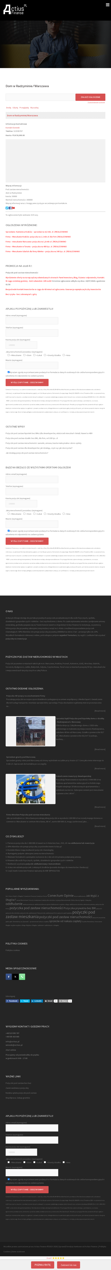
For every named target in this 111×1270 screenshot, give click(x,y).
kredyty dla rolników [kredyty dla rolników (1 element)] (48, 900)
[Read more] (100, 710)
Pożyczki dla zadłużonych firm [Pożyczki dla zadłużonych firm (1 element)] (47, 913)
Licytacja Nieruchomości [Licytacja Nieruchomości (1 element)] (63, 900)
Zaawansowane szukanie (96, 103)
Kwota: (9, 135)
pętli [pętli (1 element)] (10, 922)
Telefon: (9, 131)
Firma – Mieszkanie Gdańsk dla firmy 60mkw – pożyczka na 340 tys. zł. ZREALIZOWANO (43, 251)
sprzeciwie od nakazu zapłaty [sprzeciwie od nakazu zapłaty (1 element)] (39, 922)
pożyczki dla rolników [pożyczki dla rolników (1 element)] (13, 913)
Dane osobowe (18, 1251)
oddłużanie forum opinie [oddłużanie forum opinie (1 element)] (42, 904)
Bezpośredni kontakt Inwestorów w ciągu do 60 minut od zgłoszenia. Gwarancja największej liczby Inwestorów (53, 289)
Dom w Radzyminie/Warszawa (22, 115)
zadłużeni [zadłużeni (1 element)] (40, 925)
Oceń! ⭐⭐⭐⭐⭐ (55, 1258)
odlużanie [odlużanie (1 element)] (86, 904)
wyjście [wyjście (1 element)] (13, 925)
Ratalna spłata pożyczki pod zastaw (21, 1093)
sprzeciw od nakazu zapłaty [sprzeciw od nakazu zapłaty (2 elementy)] (65, 921)
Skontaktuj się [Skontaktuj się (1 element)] (17, 922)
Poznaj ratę (43, 1265)
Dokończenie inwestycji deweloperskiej (73, 776)
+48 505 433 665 (12, 1036)
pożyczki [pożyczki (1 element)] (99, 909)
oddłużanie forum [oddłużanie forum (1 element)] (28, 904)
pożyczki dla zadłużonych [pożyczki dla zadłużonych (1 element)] (28, 913)
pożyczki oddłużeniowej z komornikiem (43, 864)
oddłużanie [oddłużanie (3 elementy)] (14, 903)
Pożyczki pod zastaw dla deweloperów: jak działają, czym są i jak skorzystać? (39, 448)
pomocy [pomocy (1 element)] (92, 904)
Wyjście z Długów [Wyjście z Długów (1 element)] (31, 925)
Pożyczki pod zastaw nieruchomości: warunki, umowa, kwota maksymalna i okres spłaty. (44, 443)
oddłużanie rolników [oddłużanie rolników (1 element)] (76, 904)
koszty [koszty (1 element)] (31, 900)
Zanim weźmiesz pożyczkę (17, 1088)
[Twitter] (15, 977)
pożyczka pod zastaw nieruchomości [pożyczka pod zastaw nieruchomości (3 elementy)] (36, 908)
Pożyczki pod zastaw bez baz (18, 1083)
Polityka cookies (13, 950)
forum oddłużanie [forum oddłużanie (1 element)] (79, 896)
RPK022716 (54, 870)
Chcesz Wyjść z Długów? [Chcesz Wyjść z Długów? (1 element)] (16, 896)
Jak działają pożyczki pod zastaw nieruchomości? (27, 453)
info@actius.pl (12, 1041)
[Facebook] (9, 977)
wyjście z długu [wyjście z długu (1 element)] (21, 925)
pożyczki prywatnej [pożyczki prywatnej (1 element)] (98, 917)
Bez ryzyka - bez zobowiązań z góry (21, 294)
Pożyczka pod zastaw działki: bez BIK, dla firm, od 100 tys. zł (32, 438)
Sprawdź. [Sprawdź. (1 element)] (26, 922)
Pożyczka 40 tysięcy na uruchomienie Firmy (25, 695)
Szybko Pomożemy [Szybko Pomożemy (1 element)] (88, 922)
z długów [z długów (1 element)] (56, 925)
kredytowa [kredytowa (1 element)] (37, 900)
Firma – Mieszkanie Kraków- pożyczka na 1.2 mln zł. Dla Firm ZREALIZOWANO (38, 236)
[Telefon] (22, 977)
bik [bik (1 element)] (7, 896)
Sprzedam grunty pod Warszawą (20, 757)
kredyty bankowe (74, 1246)
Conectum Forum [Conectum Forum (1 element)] (41, 896)
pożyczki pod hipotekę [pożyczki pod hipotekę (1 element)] (64, 913)
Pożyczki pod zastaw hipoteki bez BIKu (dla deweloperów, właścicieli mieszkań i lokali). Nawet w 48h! (49, 433)
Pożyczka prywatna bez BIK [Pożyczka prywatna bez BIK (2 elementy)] (80, 908)
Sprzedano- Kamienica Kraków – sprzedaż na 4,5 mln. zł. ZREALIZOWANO (37, 231)
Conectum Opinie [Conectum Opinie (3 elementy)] (61, 895)
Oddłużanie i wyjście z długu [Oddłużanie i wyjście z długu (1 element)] (60, 904)
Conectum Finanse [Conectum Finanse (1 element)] (30, 896)
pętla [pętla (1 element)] (7, 922)
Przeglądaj (24, 107)
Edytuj (15, 107)
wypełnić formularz (68, 635)
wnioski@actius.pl (14, 1045)
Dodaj (8, 107)
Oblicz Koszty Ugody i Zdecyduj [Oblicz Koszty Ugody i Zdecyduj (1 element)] (81, 900)
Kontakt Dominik (13, 127)
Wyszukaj (34, 107)
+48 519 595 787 (12, 1033)
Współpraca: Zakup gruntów (18, 1097)
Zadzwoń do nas (68, 1265)
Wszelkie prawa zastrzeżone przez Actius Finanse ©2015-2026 (30, 1246)
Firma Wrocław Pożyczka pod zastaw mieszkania (28, 814)
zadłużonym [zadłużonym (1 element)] (48, 925)
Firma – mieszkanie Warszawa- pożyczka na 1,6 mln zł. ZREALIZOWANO (36, 241)
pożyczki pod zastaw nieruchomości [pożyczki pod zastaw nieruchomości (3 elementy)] (65, 917)
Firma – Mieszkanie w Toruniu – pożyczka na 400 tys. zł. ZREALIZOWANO (36, 246)
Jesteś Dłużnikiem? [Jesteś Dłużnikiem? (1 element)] (22, 900)
